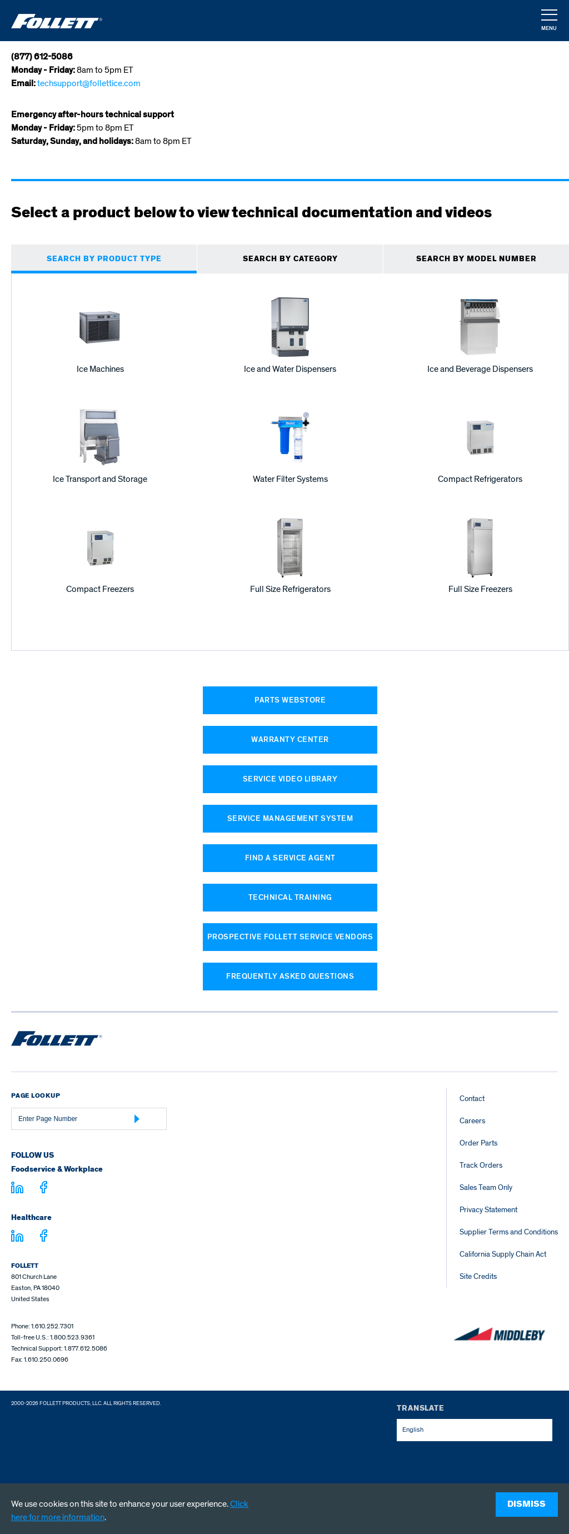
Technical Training (290, 897)
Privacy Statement (488, 1209)
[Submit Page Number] (137, 1119)
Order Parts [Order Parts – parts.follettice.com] (478, 1143)
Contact (472, 1098)
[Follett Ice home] (56, 1040)
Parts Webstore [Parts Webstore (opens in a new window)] (290, 700)
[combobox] (474, 1430)
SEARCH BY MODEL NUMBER (476, 259)
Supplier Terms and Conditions (509, 1232)
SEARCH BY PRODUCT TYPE (104, 259)
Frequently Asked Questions (290, 976)
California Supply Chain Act (503, 1254)
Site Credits (478, 1276)
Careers (472, 1120)
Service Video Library (290, 779)
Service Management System (290, 818)
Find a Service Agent (290, 858)
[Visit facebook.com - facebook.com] (43, 1189)
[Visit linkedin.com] (17, 1189)
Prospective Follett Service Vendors (290, 937)
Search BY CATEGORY (290, 259)
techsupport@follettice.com (89, 83)
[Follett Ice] (56, 21)
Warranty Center (290, 739)
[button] (548, 21)
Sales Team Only (486, 1187)
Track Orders (481, 1165)
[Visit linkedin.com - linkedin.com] (17, 1238)
